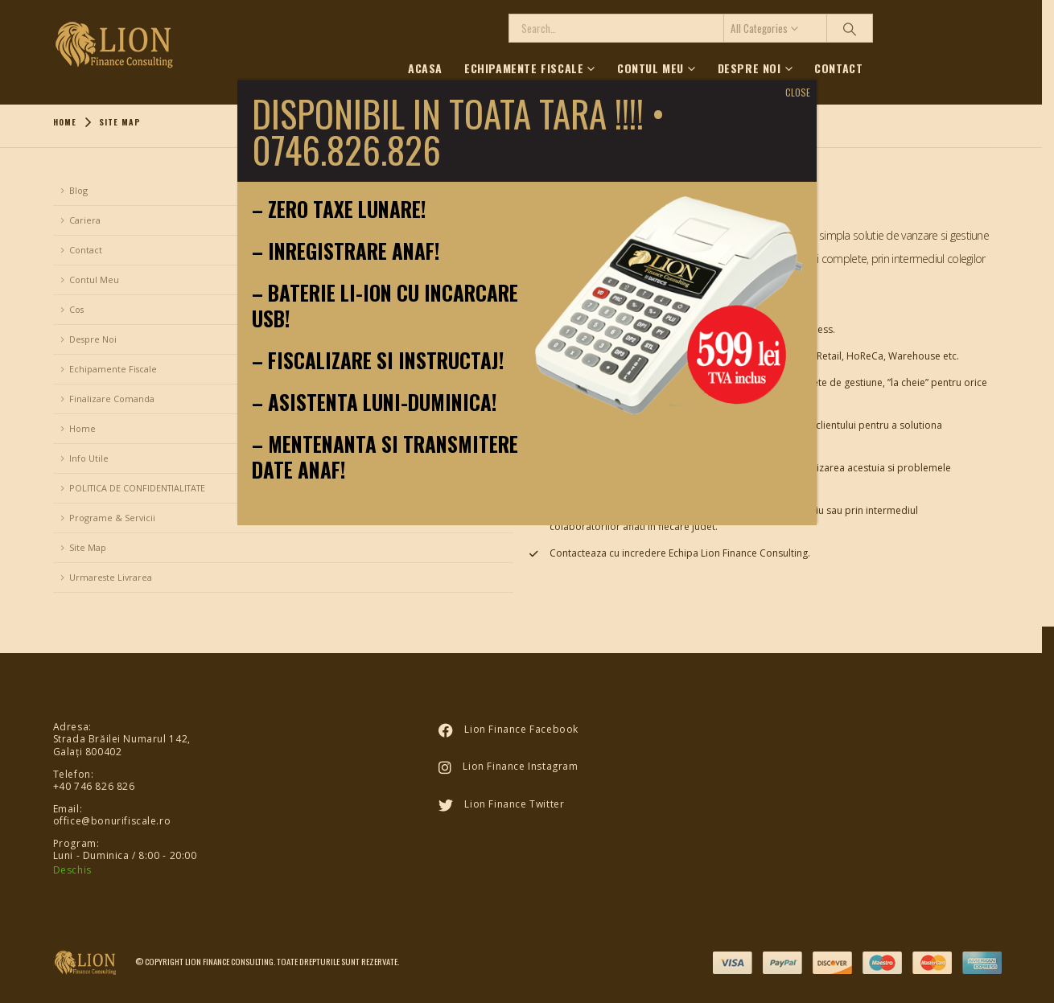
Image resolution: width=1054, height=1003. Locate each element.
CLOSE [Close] (797, 92)
